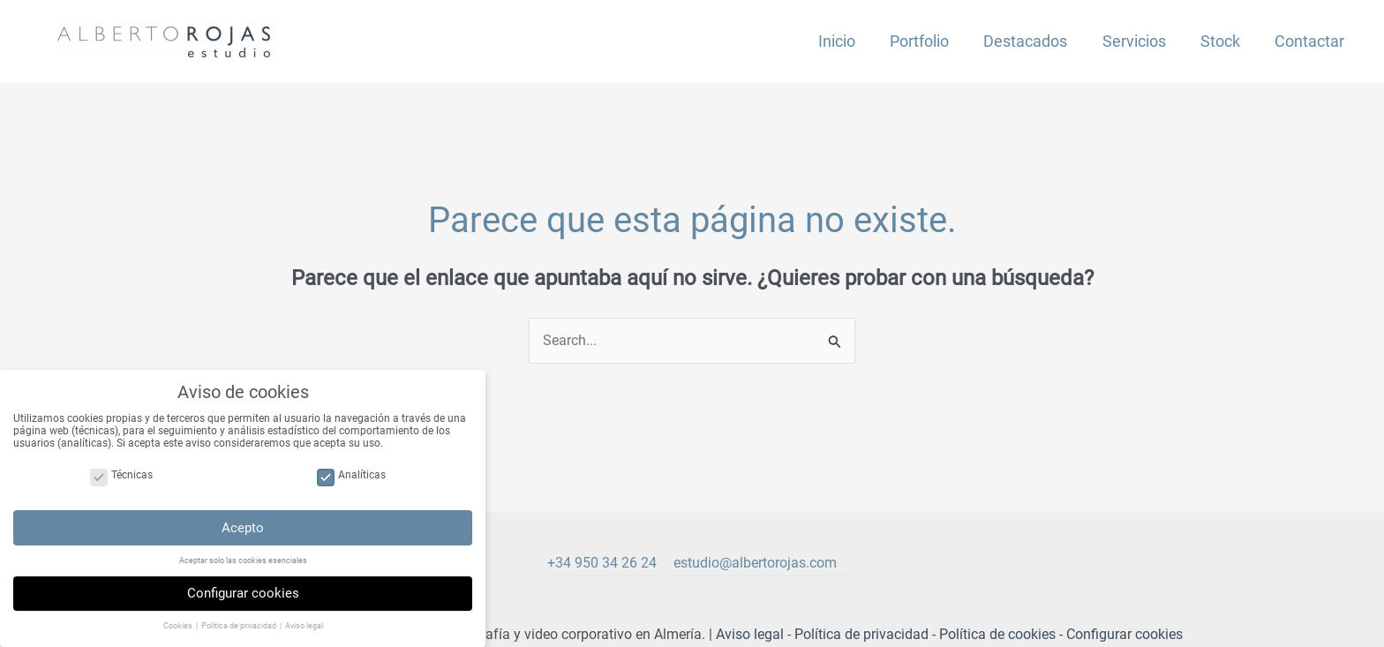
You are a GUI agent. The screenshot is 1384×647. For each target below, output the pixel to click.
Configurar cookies (1124, 635)
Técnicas (121, 481)
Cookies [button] (178, 632)
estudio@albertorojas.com (755, 563)
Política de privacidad (861, 635)
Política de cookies (997, 635)
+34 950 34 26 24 (602, 563)
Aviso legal (750, 635)
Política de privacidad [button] (239, 632)
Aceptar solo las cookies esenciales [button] (243, 565)
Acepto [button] (243, 533)
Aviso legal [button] (304, 632)
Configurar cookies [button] (243, 598)
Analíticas (351, 481)
